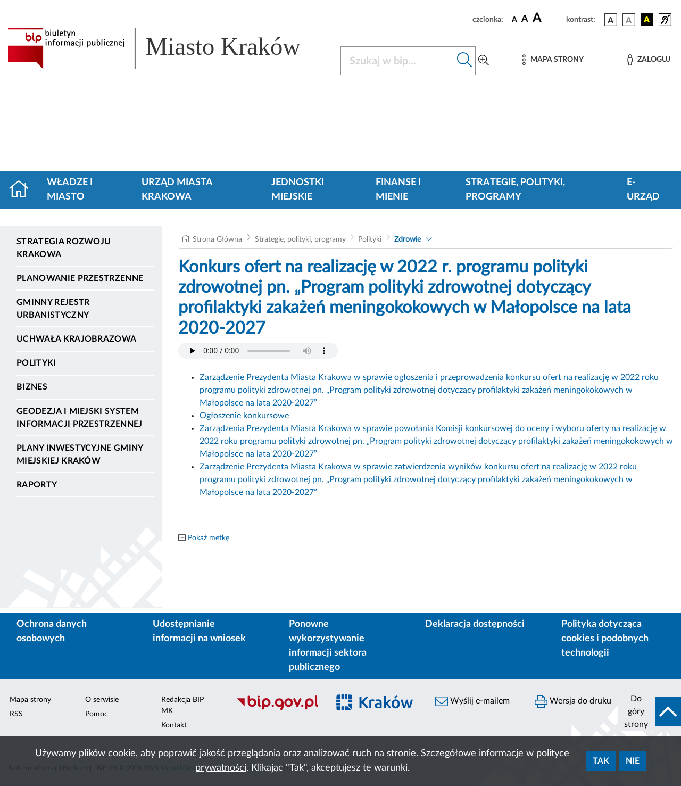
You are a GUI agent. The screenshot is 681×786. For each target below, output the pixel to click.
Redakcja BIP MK (182, 705)
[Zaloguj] (648, 59)
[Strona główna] (23, 190)
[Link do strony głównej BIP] (167, 48)
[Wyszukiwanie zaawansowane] (483, 60)
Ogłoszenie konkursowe (244, 415)
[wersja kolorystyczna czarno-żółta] (647, 20)
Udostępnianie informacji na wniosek (199, 631)
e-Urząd (643, 190)
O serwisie (102, 700)
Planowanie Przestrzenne (79, 278)
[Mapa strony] (553, 59)
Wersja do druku (573, 701)
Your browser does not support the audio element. (258, 351)
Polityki (36, 363)
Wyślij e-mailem (472, 701)
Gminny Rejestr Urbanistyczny (52, 308)
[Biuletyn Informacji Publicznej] (277, 708)
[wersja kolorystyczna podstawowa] (611, 20)
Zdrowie (407, 239)
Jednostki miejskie (297, 190)
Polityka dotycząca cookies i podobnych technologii (605, 638)
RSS (16, 714)
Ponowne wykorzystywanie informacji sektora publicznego (328, 645)
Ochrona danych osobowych (51, 631)
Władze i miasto (70, 190)
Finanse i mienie (398, 190)
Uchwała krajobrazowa (76, 339)
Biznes (31, 387)
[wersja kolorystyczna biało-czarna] (629, 20)
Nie (633, 761)
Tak (601, 761)
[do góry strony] (649, 711)
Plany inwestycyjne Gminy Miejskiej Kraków (79, 454)
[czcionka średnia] (524, 19)
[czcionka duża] (547, 18)
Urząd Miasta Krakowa (177, 190)
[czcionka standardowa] (514, 19)
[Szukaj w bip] (465, 60)
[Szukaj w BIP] (397, 60)
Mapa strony (30, 700)
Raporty (36, 485)
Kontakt (174, 725)
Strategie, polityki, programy (515, 190)
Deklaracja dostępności (475, 624)
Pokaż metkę (208, 538)
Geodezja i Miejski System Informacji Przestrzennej (79, 417)
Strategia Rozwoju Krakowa (63, 248)
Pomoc (96, 714)
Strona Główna (217, 239)
